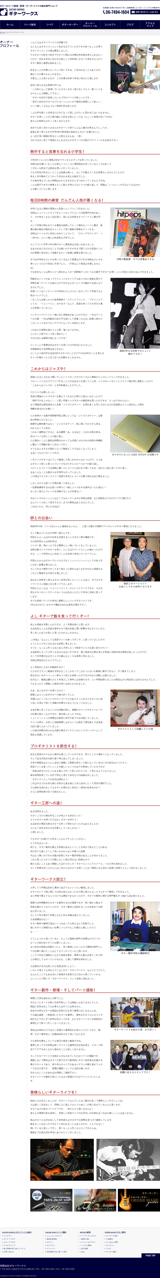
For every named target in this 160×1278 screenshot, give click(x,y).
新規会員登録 (52, 1239)
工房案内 (109, 1239)
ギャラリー (110, 1245)
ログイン (50, 1242)
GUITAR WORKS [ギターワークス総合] (17, 1232)
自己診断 (84, 1248)
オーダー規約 (111, 1252)
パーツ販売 (30, 24)
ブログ (130, 24)
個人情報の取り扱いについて (14, 1248)
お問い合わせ (9, 1252)
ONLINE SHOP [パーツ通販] (55, 1232)
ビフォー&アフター (88, 1242)
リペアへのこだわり (88, 1236)
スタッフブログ (9, 1242)
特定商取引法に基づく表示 (57, 1252)
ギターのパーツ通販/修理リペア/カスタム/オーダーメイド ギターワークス (22, 9)
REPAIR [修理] (85, 1232)
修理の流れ (85, 1239)
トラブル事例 (86, 1245)
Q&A (83, 1252)
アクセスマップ (150, 24)
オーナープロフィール (90, 24)
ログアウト (51, 1245)
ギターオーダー (70, 24)
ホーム (10, 24)
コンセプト (110, 24)
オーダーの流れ (112, 1236)
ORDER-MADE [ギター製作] (115, 1232)
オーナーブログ (9, 1239)
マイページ (51, 1248)
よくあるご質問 (112, 1242)
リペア (50, 24)
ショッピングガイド (54, 1236)
